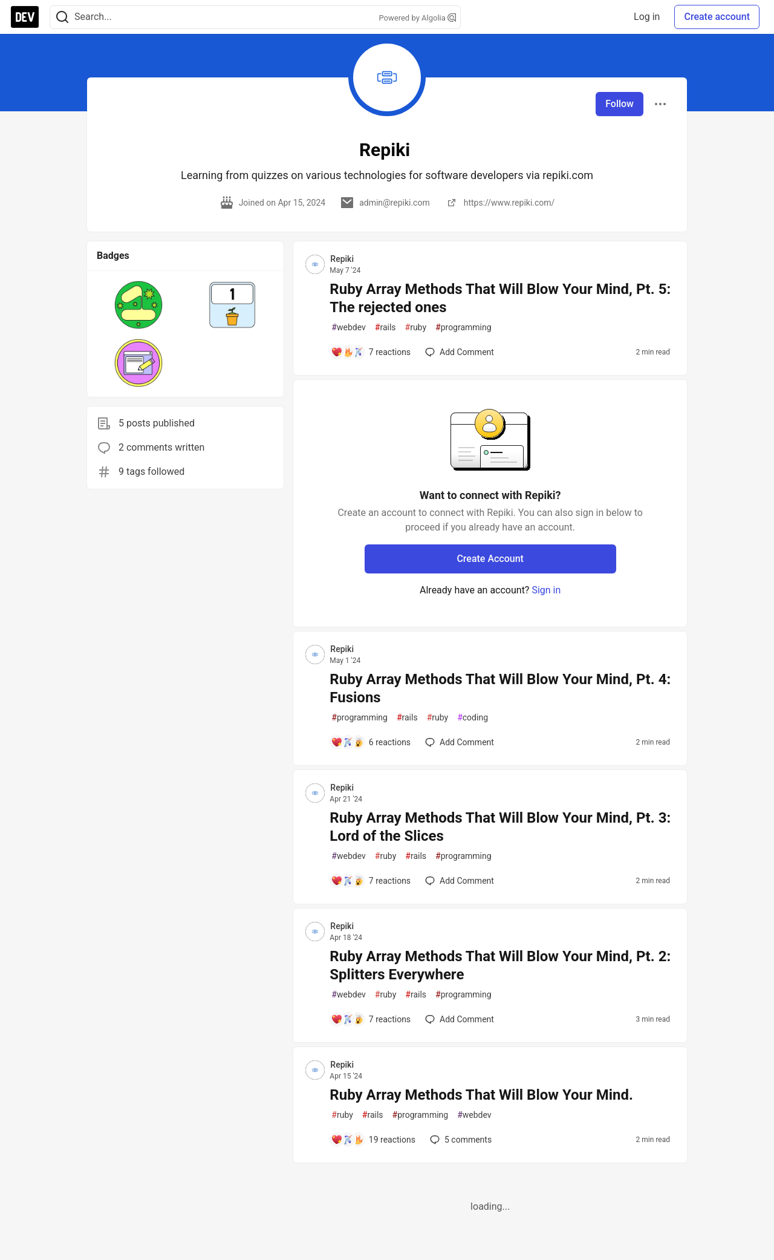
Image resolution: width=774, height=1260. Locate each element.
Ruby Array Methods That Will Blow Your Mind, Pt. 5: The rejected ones (500, 298)
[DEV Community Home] (25, 17)
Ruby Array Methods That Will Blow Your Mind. (481, 1094)
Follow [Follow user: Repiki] (619, 103)
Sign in (546, 590)
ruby (416, 327)
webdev (348, 327)
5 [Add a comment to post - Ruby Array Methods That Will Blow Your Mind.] (460, 1139)
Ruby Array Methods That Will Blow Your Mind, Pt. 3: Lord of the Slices (500, 826)
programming (463, 327)
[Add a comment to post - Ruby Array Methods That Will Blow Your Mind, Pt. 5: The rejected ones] (371, 352)
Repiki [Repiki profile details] (342, 259)
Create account (717, 16)
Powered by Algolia (417, 17)
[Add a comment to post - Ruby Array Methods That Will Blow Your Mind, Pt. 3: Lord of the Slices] (371, 881)
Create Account (490, 558)
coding (472, 717)
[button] (139, 305)
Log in (647, 16)
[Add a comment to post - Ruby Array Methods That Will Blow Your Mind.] (373, 1140)
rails (385, 327)
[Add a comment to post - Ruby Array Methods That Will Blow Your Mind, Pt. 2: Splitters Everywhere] (371, 1019)
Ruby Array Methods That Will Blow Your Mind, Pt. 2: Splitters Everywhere (500, 965)
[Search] (62, 17)
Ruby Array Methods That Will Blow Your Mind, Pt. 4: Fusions (500, 688)
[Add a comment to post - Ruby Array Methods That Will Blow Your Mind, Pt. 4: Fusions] (371, 742)
